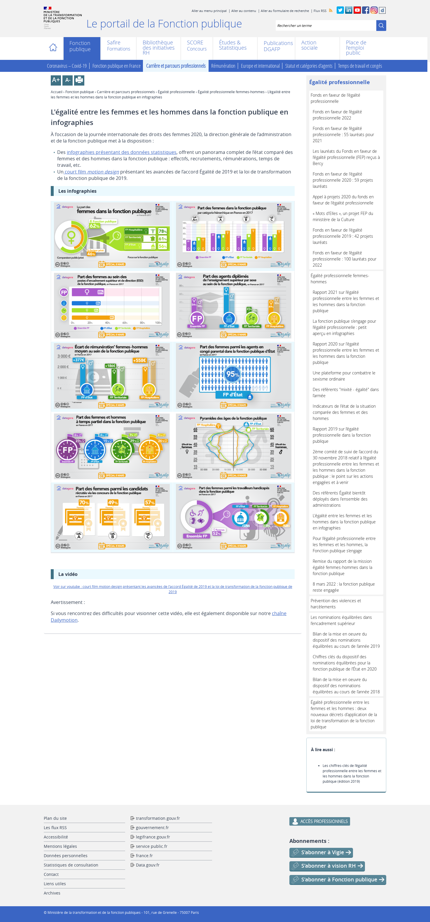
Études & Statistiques (233, 45)
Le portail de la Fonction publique (164, 23)
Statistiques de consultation (71, 865)
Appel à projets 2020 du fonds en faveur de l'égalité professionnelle (343, 200)
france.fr (144, 855)
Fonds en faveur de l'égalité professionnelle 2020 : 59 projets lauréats (343, 180)
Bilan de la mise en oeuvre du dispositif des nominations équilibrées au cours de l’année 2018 (346, 685)
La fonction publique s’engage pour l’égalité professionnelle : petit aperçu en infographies (344, 327)
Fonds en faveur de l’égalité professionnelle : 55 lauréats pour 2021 (343, 134)
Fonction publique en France (116, 66)
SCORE (195, 43)
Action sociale (309, 45)
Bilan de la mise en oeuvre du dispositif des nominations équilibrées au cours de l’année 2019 (346, 640)
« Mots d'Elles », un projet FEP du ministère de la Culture (343, 216)
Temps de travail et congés (360, 66)
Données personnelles (66, 855)
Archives (52, 893)
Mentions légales (60, 846)
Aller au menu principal (209, 10)
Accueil (55, 48)
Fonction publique (80, 46)
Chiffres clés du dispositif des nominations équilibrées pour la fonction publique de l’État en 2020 (345, 663)
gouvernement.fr (152, 827)
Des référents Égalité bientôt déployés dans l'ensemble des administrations (340, 499)
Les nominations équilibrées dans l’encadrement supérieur (341, 620)
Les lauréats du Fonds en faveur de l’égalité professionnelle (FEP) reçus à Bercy (346, 157)
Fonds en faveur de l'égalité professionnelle (335, 98)
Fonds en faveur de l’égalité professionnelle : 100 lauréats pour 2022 (344, 259)
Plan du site (55, 818)
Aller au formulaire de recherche (285, 10)
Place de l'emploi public (356, 47)
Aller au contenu (243, 10)
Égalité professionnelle (176, 91)
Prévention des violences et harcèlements (336, 604)
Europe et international (260, 66)
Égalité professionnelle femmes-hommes (231, 91)
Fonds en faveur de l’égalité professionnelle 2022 (337, 115)
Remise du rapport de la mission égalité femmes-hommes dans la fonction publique (342, 567)
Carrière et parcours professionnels (176, 66)
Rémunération (223, 66)
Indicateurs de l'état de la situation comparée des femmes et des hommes (344, 412)
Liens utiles (55, 883)
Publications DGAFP (276, 46)
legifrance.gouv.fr (153, 837)
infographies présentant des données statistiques (121, 152)
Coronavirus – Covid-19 (67, 66)
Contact (51, 874)
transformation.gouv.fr (158, 818)
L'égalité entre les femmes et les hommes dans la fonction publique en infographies (344, 522)
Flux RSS (320, 10)
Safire (113, 43)
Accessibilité (56, 837)
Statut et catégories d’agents (309, 66)
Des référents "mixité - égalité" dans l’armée (346, 392)
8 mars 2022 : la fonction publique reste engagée (344, 587)
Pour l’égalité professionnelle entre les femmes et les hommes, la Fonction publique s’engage (344, 544)
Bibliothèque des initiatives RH (158, 47)
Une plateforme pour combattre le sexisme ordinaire (344, 376)
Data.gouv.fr (148, 865)
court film (91, 172)
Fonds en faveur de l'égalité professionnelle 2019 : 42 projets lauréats (343, 236)
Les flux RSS (55, 827)
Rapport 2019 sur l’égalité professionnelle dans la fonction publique (342, 435)
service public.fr (151, 846)
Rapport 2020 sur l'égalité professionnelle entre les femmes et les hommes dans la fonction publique (346, 353)
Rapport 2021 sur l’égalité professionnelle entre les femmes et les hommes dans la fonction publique (346, 301)
